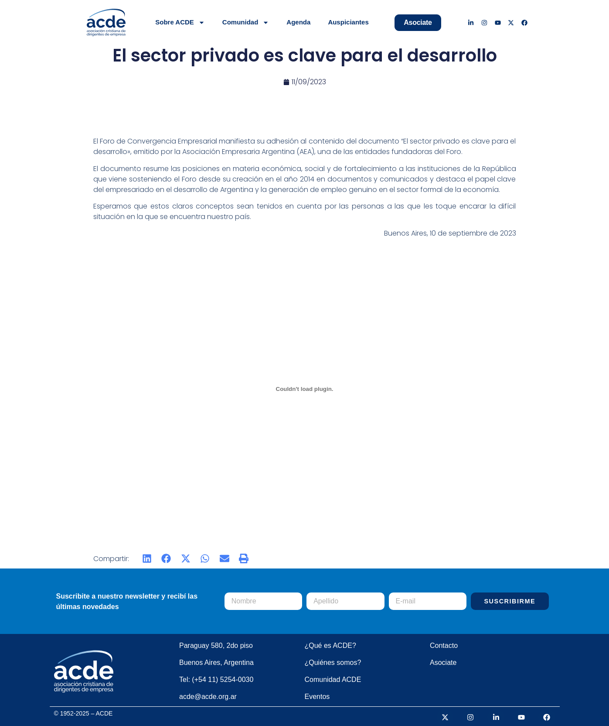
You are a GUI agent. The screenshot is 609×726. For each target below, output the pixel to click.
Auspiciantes (348, 22)
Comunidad (245, 22)
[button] (147, 559)
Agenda (298, 22)
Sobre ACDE (180, 22)
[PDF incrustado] (304, 389)
